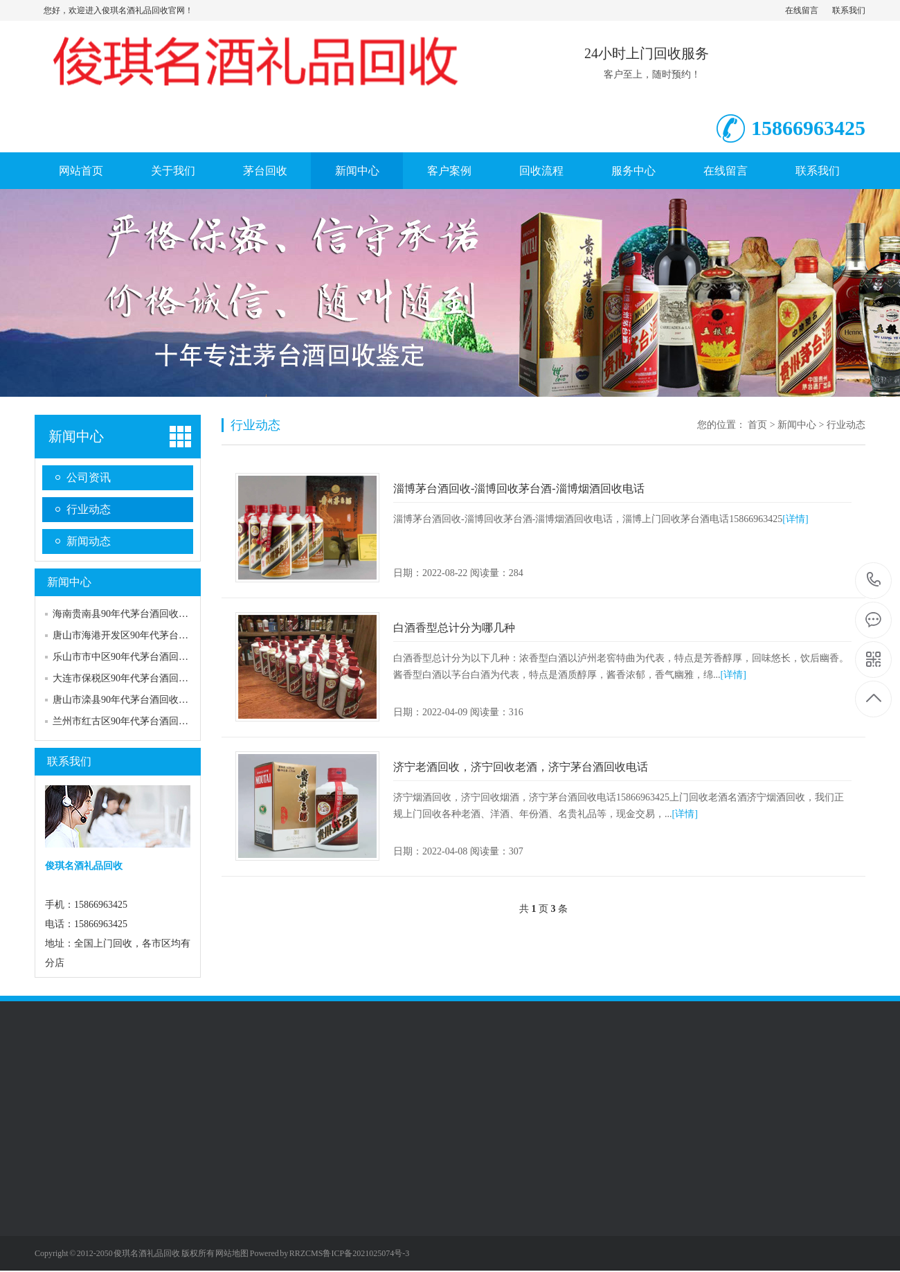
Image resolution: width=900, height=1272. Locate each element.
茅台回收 (265, 171)
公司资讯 (88, 477)
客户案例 (449, 171)
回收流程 (541, 171)
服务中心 (633, 171)
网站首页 (81, 171)
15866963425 (874, 580)
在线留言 (801, 10)
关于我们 (173, 171)
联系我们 (848, 10)
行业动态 (88, 509)
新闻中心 (357, 171)
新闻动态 (88, 541)
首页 (757, 425)
